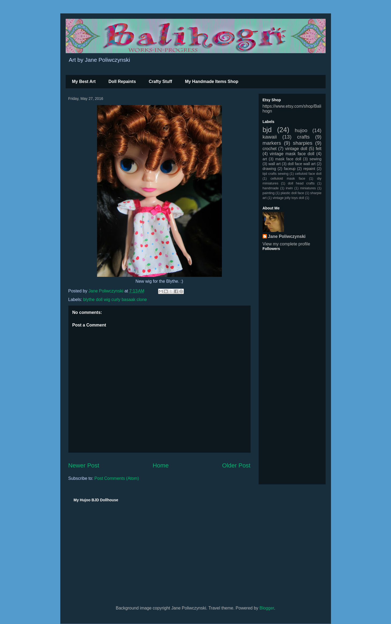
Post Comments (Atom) (116, 478)
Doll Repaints (122, 81)
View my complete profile (286, 244)
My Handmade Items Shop (211, 81)
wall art (274, 164)
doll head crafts (301, 183)
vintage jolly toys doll (288, 198)
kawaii (270, 137)
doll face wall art (302, 164)
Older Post (236, 465)
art (265, 159)
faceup (289, 168)
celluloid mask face (287, 178)
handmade (271, 188)
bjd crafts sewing (276, 174)
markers (272, 143)
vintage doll (296, 148)
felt (318, 148)
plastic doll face (292, 193)
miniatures (308, 188)
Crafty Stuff (160, 81)
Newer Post (83, 465)
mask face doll (288, 159)
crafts (303, 137)
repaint (309, 168)
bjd (267, 129)
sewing (316, 159)
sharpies (302, 143)
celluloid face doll (308, 174)
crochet (270, 148)
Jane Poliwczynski (287, 236)
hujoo (301, 130)
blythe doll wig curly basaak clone (115, 299)
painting (269, 193)
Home (161, 465)
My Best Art (84, 81)
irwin (289, 188)
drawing (269, 168)
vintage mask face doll (292, 153)
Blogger (266, 608)
